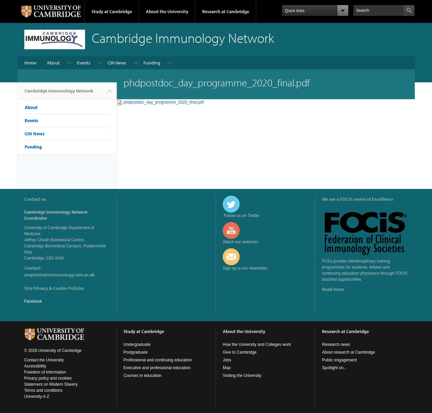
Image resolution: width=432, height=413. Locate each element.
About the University (167, 11)
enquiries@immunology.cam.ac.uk (59, 275)
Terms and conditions (43, 390)
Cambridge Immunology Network (59, 93)
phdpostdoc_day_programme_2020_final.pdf (163, 102)
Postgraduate (135, 352)
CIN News (117, 63)
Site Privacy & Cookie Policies (54, 288)
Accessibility (35, 366)
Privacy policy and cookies (48, 378)
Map (227, 367)
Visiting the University (242, 375)
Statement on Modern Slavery (51, 384)
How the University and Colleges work (257, 344)
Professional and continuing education (158, 360)
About (53, 63)
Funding (151, 63)
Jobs (227, 360)
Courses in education (143, 375)
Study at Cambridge (111, 11)
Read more (333, 289)
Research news (336, 344)
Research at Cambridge (225, 11)
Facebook (33, 301)
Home (30, 63)
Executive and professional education (157, 367)
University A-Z (37, 396)
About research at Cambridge (348, 352)
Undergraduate (137, 344)
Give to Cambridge (239, 352)
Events (83, 63)
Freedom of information (45, 372)
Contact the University (44, 360)
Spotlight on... (334, 367)
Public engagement (339, 360)
